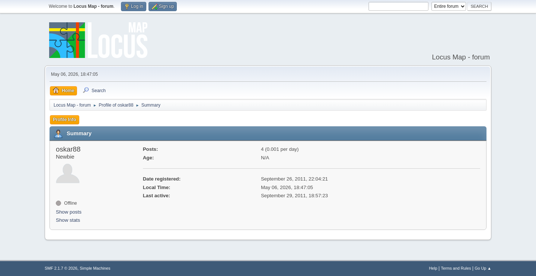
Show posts (69, 212)
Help (433, 268)
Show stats (68, 220)
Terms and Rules (456, 268)
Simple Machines (95, 268)
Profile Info (64, 119)
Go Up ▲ (483, 268)
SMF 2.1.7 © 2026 (61, 268)
